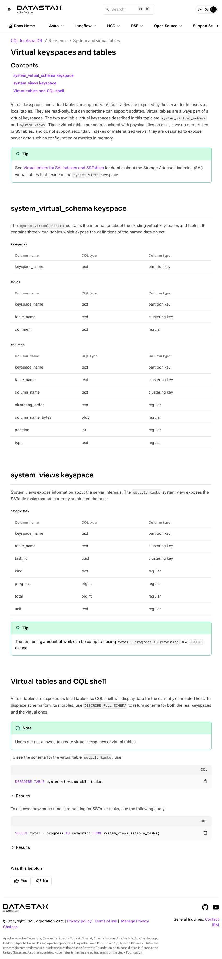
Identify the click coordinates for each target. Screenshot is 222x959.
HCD (114, 26)
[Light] (200, 9)
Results (23, 795)
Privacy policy (79, 921)
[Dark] (206, 9)
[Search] (128, 9)
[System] (213, 9)
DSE (137, 26)
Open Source (168, 26)
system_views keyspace (34, 83)
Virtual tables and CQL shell (38, 91)
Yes (20, 881)
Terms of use (106, 921)
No (42, 881)
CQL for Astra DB (26, 40)
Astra (57, 26)
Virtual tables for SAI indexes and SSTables (64, 167)
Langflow (86, 26)
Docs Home (21, 26)
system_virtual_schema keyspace (43, 75)
